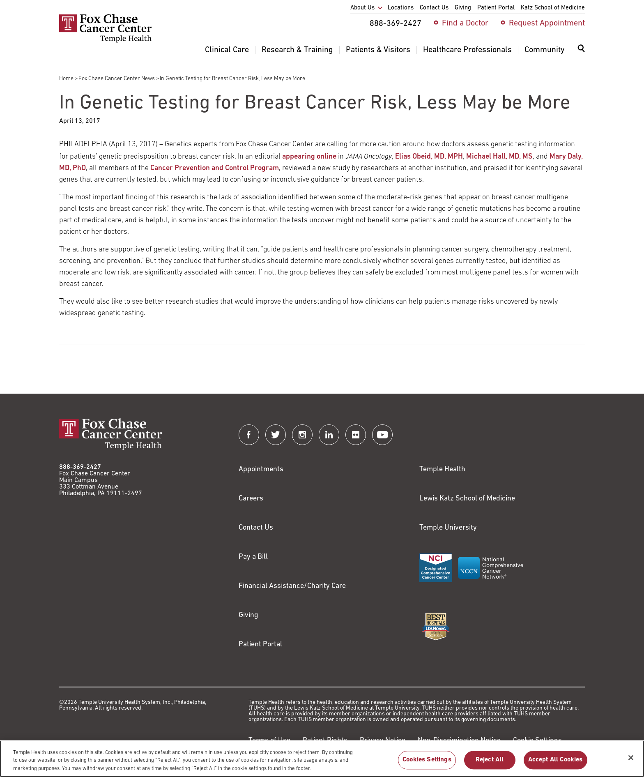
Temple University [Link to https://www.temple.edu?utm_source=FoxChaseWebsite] (448, 528)
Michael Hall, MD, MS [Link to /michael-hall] (499, 157)
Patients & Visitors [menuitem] (378, 50)
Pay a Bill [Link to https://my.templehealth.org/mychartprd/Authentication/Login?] (253, 557)
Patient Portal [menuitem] (496, 8)
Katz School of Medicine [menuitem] (553, 8)
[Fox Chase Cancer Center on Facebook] (249, 434)
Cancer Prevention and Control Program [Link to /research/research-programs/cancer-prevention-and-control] (214, 168)
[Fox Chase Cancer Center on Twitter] (275, 434)
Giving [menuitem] (463, 8)
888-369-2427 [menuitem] (395, 24)
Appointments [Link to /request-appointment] (261, 469)
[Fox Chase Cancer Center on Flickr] (355, 434)
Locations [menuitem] (401, 8)
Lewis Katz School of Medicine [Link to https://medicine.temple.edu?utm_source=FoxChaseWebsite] (467, 499)
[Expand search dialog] (581, 50)
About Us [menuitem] (362, 8)
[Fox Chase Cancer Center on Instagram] (302, 434)
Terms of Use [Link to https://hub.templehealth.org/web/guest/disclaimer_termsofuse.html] (269, 741)
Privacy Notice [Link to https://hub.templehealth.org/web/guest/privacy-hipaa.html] (382, 741)
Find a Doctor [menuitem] (465, 23)
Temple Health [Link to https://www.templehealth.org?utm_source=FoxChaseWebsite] (442, 469)
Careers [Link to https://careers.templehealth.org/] (251, 499)
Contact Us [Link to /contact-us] (256, 528)
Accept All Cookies (555, 764)
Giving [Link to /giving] (248, 615)
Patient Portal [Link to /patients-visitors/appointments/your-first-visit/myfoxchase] (260, 644)
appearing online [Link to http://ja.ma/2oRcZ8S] (309, 157)
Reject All (490, 764)
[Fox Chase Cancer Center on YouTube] (382, 434)
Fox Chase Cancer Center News (116, 79)
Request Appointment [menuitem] (547, 23)
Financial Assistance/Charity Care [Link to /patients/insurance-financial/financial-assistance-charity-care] (292, 586)
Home (66, 79)
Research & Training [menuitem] (297, 50)
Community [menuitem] (544, 50)
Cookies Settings (426, 764)
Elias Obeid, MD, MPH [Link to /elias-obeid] (429, 157)
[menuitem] (581, 53)
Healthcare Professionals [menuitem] (467, 50)
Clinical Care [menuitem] (227, 50)
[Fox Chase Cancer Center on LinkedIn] (329, 434)
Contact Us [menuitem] (434, 8)
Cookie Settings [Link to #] (537, 741)
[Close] (631, 762)
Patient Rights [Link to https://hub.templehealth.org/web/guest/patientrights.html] (325, 741)
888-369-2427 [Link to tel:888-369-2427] (80, 467)
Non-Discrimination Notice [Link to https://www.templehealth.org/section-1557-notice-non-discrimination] (459, 741)
